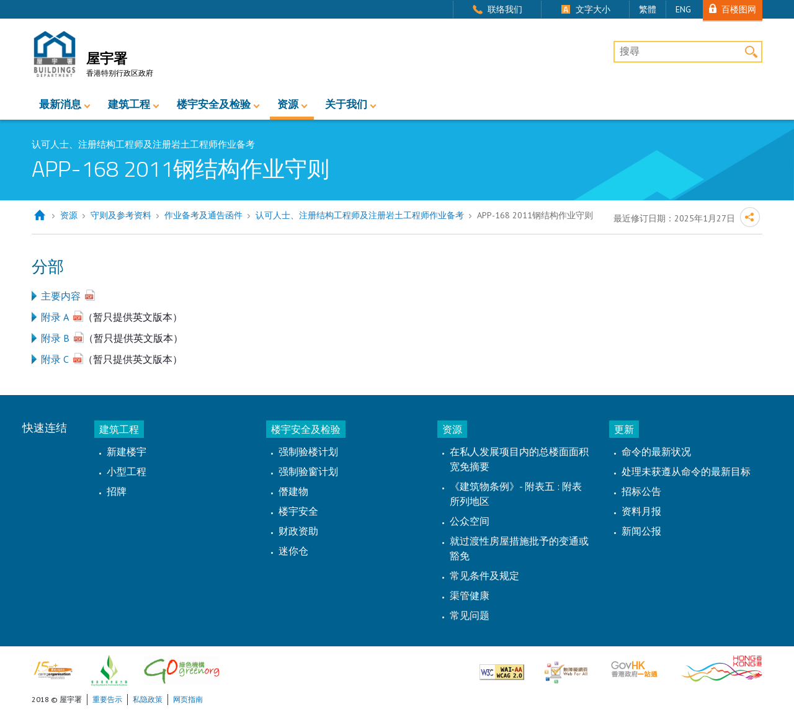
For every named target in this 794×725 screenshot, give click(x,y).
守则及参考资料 (121, 215)
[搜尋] (687, 52)
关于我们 (346, 104)
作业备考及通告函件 (203, 215)
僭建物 (293, 491)
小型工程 (126, 471)
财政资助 (298, 531)
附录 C (55, 359)
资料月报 (641, 511)
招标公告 (641, 491)
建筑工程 (129, 104)
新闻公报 (641, 531)
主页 (39, 215)
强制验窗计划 (308, 471)
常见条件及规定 (484, 575)
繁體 (647, 9)
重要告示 (107, 699)
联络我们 (505, 9)
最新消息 (60, 104)
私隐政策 (148, 699)
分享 (750, 217)
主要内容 (61, 296)
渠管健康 (469, 595)
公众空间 (469, 521)
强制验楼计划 (308, 451)
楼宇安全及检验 (214, 104)
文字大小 (593, 9)
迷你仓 (293, 551)
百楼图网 (738, 9)
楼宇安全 (298, 511)
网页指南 (188, 699)
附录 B (55, 338)
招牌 (117, 491)
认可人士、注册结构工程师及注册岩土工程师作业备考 (360, 215)
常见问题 (469, 615)
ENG (683, 9)
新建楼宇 (126, 451)
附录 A (55, 317)
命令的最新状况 (656, 451)
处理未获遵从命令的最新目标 (686, 471)
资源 (287, 104)
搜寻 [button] (751, 52)
